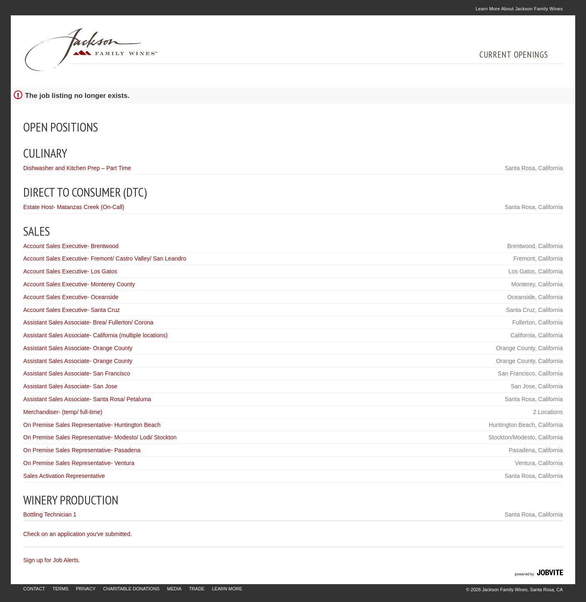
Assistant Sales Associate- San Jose (70, 386)
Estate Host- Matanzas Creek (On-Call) (74, 207)
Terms (60, 588)
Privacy (85, 588)
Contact (34, 588)
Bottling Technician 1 (49, 514)
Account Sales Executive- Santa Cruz (71, 310)
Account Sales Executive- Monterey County (79, 284)
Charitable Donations (131, 588)
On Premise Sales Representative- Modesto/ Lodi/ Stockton (100, 437)
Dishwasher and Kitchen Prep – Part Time (77, 168)
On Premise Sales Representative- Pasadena (81, 450)
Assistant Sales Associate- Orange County (77, 348)
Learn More (227, 588)
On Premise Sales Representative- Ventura (78, 463)
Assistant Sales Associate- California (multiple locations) (95, 335)
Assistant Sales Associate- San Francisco (76, 373)
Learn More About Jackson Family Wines (519, 8)
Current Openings (513, 54)
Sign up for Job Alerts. (51, 560)
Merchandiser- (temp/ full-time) (63, 412)
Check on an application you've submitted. (77, 534)
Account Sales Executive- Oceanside (71, 297)
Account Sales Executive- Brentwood (71, 246)
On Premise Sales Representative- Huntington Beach (92, 425)
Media (174, 588)
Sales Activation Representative (64, 476)
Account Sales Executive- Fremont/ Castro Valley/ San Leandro (104, 258)
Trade (196, 588)
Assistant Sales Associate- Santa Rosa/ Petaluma (87, 399)
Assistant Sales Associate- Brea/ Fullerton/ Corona (88, 322)
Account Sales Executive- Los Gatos (70, 271)
